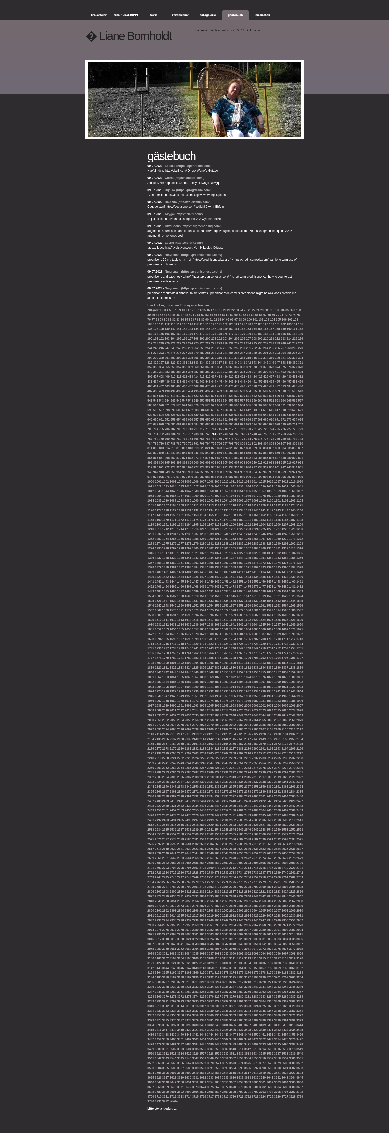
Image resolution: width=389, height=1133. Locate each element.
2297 (270, 772)
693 (248, 424)
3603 (299, 1068)
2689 (217, 863)
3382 (217, 1020)
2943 (232, 920)
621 (300, 410)
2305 (173, 777)
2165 (225, 744)
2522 (225, 825)
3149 (202, 968)
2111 (292, 729)
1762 (195, 653)
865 (149, 458)
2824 (285, 891)
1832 (247, 667)
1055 (247, 491)
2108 (270, 729)
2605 (217, 844)
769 (219, 439)
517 (167, 396)
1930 (195, 691)
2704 (173, 868)
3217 (240, 982)
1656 (188, 629)
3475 (285, 1039)
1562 (270, 605)
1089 (188, 500)
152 (242, 329)
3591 (210, 1068)
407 (155, 376)
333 (196, 362)
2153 (292, 739)
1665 (255, 629)
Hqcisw (170, 190)
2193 (277, 748)
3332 (158, 1010)
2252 (247, 763)
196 (184, 338)
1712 (292, 639)
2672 (247, 858)
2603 (202, 844)
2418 (232, 801)
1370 (247, 563)
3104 (180, 958)
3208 (173, 982)
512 (294, 391)
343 (254, 362)
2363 (292, 786)
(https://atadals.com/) (189, 178)
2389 (173, 796)
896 (173, 462)
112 (167, 324)
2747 (180, 877)
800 (242, 443)
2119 (195, 734)
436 (167, 381)
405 (300, 372)
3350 (292, 1010)
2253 (255, 763)
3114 (255, 958)
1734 (299, 644)
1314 (299, 548)
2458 (217, 810)
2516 (180, 825)
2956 (173, 925)
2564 (225, 834)
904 (219, 462)
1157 (225, 515)
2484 (255, 815)
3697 (217, 1091)
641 (260, 415)
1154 (202, 515)
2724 (165, 872)
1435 (262, 577)
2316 (255, 777)
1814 (270, 663)
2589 (255, 839)
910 (254, 462)
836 (294, 448)
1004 (180, 481)
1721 (202, 644)
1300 (195, 548)
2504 (247, 820)
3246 (299, 987)
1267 (262, 539)
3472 (262, 1039)
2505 (255, 820)
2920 (217, 915)
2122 (217, 734)
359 (190, 367)
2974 (150, 929)
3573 (232, 1063)
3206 (158, 982)
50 (194, 315)
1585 (285, 610)
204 (230, 338)
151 (236, 329)
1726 (240, 644)
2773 (217, 882)
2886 (277, 906)
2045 (270, 715)
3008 (247, 934)
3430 (262, 1030)
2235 (277, 758)
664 (236, 419)
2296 (262, 772)
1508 (180, 596)
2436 (210, 806)
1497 (255, 591)
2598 (165, 844)
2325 (165, 782)
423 (248, 376)
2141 (202, 739)
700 (289, 424)
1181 (247, 520)
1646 (270, 624)
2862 (255, 901)
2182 (195, 748)
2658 (299, 853)
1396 (285, 567)
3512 (247, 1049)
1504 (150, 596)
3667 (150, 1087)
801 (248, 443)
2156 (158, 744)
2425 (285, 801)
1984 (285, 701)
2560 (195, 834)
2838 (232, 896)
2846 (292, 896)
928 (201, 467)
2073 (165, 725)
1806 (210, 663)
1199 (225, 524)
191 (155, 338)
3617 (247, 1073)
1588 (150, 615)
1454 (247, 581)
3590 (202, 1068)
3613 (217, 1073)
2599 (173, 844)
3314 (180, 1006)
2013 (188, 710)
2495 (180, 820)
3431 (270, 1030)
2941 (217, 920)
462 (161, 386)
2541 (210, 829)
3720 (232, 1096)
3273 (188, 996)
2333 (225, 782)
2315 (247, 777)
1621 (240, 620)
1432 (240, 577)
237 (265, 343)
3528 (210, 1053)
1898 (270, 682)
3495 (277, 1044)
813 (161, 448)
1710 (277, 639)
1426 (195, 577)
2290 (217, 772)
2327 (180, 782)
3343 (240, 1010)
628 (184, 415)
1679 (202, 634)
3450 (255, 1034)
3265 (285, 992)
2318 (270, 777)
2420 (247, 801)
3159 (277, 968)
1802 (180, 663)
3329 (292, 1006)
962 (242, 472)
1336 (150, 558)
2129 (270, 734)
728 (294, 429)
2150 (270, 739)
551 (207, 400)
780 (283, 439)
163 (149, 334)
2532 (299, 825)
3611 (202, 1073)
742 (219, 434)
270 (300, 348)
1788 (232, 658)
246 (161, 348)
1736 (158, 648)
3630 (188, 1077)
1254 (165, 539)
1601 (247, 615)
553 (219, 400)
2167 (240, 744)
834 (283, 448)
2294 (247, 772)
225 (196, 343)
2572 (285, 834)
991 (254, 477)
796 (219, 443)
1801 (173, 663)
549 (196, 400)
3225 (299, 982)
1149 (165, 515)
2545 (240, 829)
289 (254, 353)
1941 (277, 691)
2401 (262, 796)
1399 (150, 572)
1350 (255, 558)
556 (236, 400)
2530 (285, 825)
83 (178, 319)
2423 (270, 801)
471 (213, 386)
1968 (165, 701)
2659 (150, 858)
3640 (262, 1077)
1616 (202, 620)
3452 (270, 1034)
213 (283, 338)
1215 (188, 529)
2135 (158, 739)
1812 (255, 663)
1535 (225, 601)
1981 (262, 701)
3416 (158, 1030)
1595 (202, 615)
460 (149, 386)
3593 (225, 1068)
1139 (247, 510)
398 (260, 372)
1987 (150, 705)
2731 (217, 872)
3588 (188, 1068)
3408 (255, 1025)
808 (289, 443)
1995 (210, 705)
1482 (299, 586)
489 (161, 391)
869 (173, 458)
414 (196, 376)
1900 (285, 682)
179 (242, 334)
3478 (150, 1044)
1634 (180, 624)
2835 (210, 896)
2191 (262, 748)
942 (283, 467)
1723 (217, 644)
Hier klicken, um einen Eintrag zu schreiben (178, 305)
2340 (277, 782)
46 (178, 315)
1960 (262, 696)
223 (184, 343)
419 (225, 376)
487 (149, 391)
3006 (232, 934)
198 (196, 338)
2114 (158, 734)
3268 (150, 996)
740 (207, 434)
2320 (285, 777)
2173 (285, 744)
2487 (277, 815)
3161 (292, 968)
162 (300, 329)
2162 (202, 744)
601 (184, 410)
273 (161, 353)
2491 (150, 820)
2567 (247, 834)
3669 (165, 1087)
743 (225, 434)
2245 (195, 763)
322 (289, 358)
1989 (165, 705)
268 (289, 348)
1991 (180, 705)
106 (284, 319)
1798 (150, 663)
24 (241, 310)
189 (300, 334)
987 (230, 477)
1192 (173, 524)
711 (196, 429)
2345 (158, 786)
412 (184, 376)
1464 (165, 586)
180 (248, 334)
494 (190, 391)
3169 (195, 972)
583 (236, 405)
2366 (158, 791)
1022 (158, 486)
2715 (255, 868)
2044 (262, 715)
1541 (270, 601)
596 (155, 410)
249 (178, 348)
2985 (232, 929)
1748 (247, 648)
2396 (225, 796)
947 (155, 472)
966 (265, 472)
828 (248, 448)
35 (287, 310)
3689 (158, 1091)
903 (213, 462)
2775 (232, 882)
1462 (150, 586)
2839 (240, 896)
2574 (299, 834)
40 (153, 315)
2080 (217, 725)
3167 (180, 972)
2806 (150, 891)
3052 (262, 944)
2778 (255, 882)
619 (289, 410)
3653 (202, 1082)
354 (161, 367)
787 (167, 443)
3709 (150, 1096)
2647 (217, 853)
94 (223, 319)
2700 (299, 863)
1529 (180, 601)
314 (242, 358)
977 (173, 477)
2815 (217, 891)
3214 (217, 982)
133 (289, 324)
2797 (240, 887)
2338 (262, 782)
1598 (225, 615)
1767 (232, 653)
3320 (225, 1006)
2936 (180, 920)
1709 (270, 639)
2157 (165, 744)
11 (187, 310)
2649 (232, 853)
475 (236, 386)
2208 (232, 753)
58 (227, 315)
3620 (270, 1073)
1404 (188, 572)
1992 (188, 705)
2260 (150, 767)
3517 (285, 1049)
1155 (210, 515)
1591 (173, 615)
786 (161, 443)
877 (219, 458)
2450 (158, 810)
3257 (225, 992)
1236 (188, 534)
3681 (255, 1087)
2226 (210, 758)
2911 (150, 915)
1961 (270, 696)
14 (199, 310)
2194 (285, 748)
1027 (195, 486)
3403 (217, 1025)
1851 (232, 672)
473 (225, 386)
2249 (225, 763)
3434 (292, 1030)
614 (260, 410)
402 (283, 372)
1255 (173, 539)
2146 (240, 739)
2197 (150, 753)
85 (186, 319)
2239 (150, 763)
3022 (195, 939)
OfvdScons (173, 226)
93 (219, 319)
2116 (173, 734)
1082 (292, 496)
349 (289, 362)
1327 (240, 553)
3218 (247, 982)
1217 (202, 529)
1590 (165, 615)
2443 (262, 806)
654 (178, 419)
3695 (202, 1091)
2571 (277, 834)
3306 (277, 1001)
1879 (285, 677)
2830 (173, 896)
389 (207, 372)
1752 (277, 648)
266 (277, 348)
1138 (240, 510)
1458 (277, 581)
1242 (232, 534)
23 (237, 310)
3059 (158, 949)
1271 (292, 539)
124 (236, 324)
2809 (173, 891)
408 (161, 376)
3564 (165, 1063)
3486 (210, 1044)
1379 (158, 567)
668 (260, 419)
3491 (247, 1044)
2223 (188, 758)
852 (230, 453)
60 (236, 315)
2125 (240, 734)
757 (149, 439)
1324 (217, 553)
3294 (188, 1001)
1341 (188, 558)
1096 (240, 500)
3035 (292, 939)
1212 (165, 529)
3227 (158, 987)
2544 (232, 829)
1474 (240, 586)
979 (184, 477)
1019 (292, 481)
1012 (240, 481)
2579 (180, 839)
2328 (188, 782)
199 (201, 338)
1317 (165, 553)
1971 (188, 701)
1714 (150, 644)
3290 (158, 1001)
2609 (247, 844)
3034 (285, 939)
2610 (255, 844)
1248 (277, 534)
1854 (255, 672)
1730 (270, 644)
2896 (195, 910)
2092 (150, 729)
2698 (285, 863)
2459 (225, 810)
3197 (247, 977)
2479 (217, 815)
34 (282, 310)
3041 (180, 944)
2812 (195, 891)
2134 (150, 739)
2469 (299, 810)
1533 (210, 601)
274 (167, 353)
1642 (240, 624)
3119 (292, 958)
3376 (173, 1020)
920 (155, 467)
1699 (195, 639)
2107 (262, 729)
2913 (165, 915)
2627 (225, 848)
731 (155, 434)
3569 (202, 1063)
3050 (247, 944)
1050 (210, 491)
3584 (158, 1068)
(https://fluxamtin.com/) (194, 202)
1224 (255, 529)
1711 (285, 639)
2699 (292, 863)
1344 (210, 558)
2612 (270, 844)
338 (225, 362)
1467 (188, 586)
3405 (232, 1025)
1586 (292, 610)
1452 (232, 581)
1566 (299, 605)
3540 (299, 1053)
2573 (292, 834)
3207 (165, 982)
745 (236, 434)
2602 (195, 844)
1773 (277, 653)
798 (230, 443)
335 (207, 362)
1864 (173, 677)
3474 (277, 1039)
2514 (165, 825)
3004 (217, 934)
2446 (285, 806)
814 (167, 448)
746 (242, 434)
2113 (150, 734)
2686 (195, 863)
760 (167, 439)
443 (207, 381)
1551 (188, 605)
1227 (277, 529)
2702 (158, 868)
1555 (217, 605)
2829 (165, 896)
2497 (195, 820)
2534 (158, 829)
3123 (165, 963)
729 (300, 429)
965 (260, 472)
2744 (158, 877)
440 (190, 381)
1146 (299, 510)
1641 (232, 624)
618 (283, 410)
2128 (262, 734)
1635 (188, 624)
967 (271, 472)
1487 (180, 591)
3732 (165, 1101)
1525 (150, 601)
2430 (165, 806)
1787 (225, 658)
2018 (225, 710)
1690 (285, 634)
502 (236, 391)
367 (236, 367)
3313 (173, 1006)
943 (289, 467)
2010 (165, 710)
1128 (165, 510)
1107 (165, 505)
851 (225, 453)
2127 (255, 734)
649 (149, 419)
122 (225, 324)
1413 (255, 572)
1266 (255, 539)
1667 (270, 629)
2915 (180, 915)
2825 (292, 891)
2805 (299, 887)
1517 (247, 596)
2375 (225, 791)
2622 (188, 848)
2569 (262, 834)
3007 (240, 934)
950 (173, 472)
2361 (277, 786)
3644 (292, 1077)
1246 (262, 534)
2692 (240, 863)
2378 (247, 791)
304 (184, 358)
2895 (188, 910)
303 (178, 358)
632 (207, 415)
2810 (180, 891)
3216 (232, 982)
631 (201, 415)
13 (195, 310)
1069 (195, 496)
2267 (202, 767)
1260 (210, 539)
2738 (270, 872)
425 (260, 376)
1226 (270, 529)
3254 (202, 992)
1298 (180, 548)
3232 (195, 987)
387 (196, 372)
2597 (158, 844)
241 (289, 343)
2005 (285, 705)
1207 (285, 524)
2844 (277, 896)
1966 (150, 701)
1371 (255, 563)
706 (167, 429)
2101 (217, 729)
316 (254, 358)
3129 (210, 963)
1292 (292, 543)
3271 (173, 996)
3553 (240, 1058)
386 (190, 372)
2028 (299, 710)
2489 (292, 815)
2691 (232, 863)
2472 (165, 815)
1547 (158, 605)
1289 (270, 543)
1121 (270, 505)
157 (271, 329)
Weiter (174, 1101)
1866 (188, 677)
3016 (150, 939)
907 (236, 462)
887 (277, 458)
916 (289, 462)
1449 (210, 581)
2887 (285, 906)
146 (207, 329)
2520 (210, 825)
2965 (240, 925)
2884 (262, 906)
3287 (292, 996)
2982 (210, 929)
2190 (255, 748)
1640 (225, 624)
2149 (262, 739)
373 (271, 367)
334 (201, 362)
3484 (195, 1044)
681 (178, 424)
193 (167, 338)
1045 (173, 491)
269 (294, 348)
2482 (240, 815)
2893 (173, 910)
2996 (158, 934)
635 (225, 415)
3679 (240, 1087)
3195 (232, 977)
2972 (292, 925)
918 (300, 462)
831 (265, 448)
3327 (277, 1006)
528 (230, 396)
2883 (255, 906)
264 (265, 348)
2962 (217, 925)
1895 (247, 682)
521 (190, 396)
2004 (277, 705)
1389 (232, 567)
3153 (232, 968)
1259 (202, 539)
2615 (292, 844)
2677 (285, 858)
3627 (165, 1077)
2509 (285, 820)
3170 (202, 972)
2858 (225, 901)
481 (271, 386)
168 (178, 334)
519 (178, 396)
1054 (240, 491)
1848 (210, 672)
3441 (188, 1034)
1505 (158, 596)
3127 (195, 963)
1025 (180, 486)
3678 (232, 1087)
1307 (247, 548)
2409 (165, 801)
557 (242, 400)
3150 (210, 968)
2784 (299, 882)
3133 (240, 963)
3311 (158, 1006)
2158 (173, 744)
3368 (270, 1015)
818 (190, 448)
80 (165, 319)
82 (173, 319)
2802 (277, 887)
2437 (217, 806)
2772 (210, 882)
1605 (277, 615)
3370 (285, 1015)
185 (277, 334)
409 (167, 376)
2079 (210, 725)
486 (300, 386)
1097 (247, 500)
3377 (180, 1020)
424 (254, 376)
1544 (292, 601)
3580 (285, 1063)
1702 (217, 639)
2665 (195, 858)
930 (213, 467)
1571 (180, 610)
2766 (165, 882)
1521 (277, 596)
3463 (195, 1039)
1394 (270, 567)
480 (265, 386)
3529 (217, 1053)
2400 (255, 796)
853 (236, 453)
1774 (285, 653)
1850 (225, 672)
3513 (255, 1049)
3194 (225, 977)
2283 (165, 772)
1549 (173, 605)
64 (252, 315)
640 (254, 415)
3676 (217, 1087)
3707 (292, 1091)
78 (157, 319)
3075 (277, 949)
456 (283, 381)
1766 (225, 653)
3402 (210, 1025)
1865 (180, 677)
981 (196, 477)
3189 (188, 977)
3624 (299, 1073)
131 (277, 324)
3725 (270, 1096)
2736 (255, 872)
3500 (158, 1049)
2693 (247, 863)
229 (219, 343)
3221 (270, 982)
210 (265, 338)
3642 (277, 1077)
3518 (292, 1049)
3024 (210, 939)
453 (265, 381)
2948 (270, 920)
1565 (292, 605)
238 (271, 343)
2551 (285, 829)
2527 (262, 825)
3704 (270, 1091)
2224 (195, 758)
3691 (173, 1091)
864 (300, 453)
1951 (195, 696)
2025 (277, 710)
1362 (188, 563)
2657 (292, 853)
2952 (299, 920)
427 (271, 376)
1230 (299, 529)
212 (277, 338)
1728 (255, 644)
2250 (232, 763)
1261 (217, 539)
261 (248, 348)
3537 (277, 1053)
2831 (180, 896)
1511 (202, 596)
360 (196, 367)
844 (184, 453)
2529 (277, 825)
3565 (173, 1063)
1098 (255, 500)
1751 (270, 648)
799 (236, 443)
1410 (232, 572)
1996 (217, 705)
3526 (195, 1053)
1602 (255, 615)
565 (289, 400)
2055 (188, 720)
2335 (240, 782)
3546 (188, 1058)
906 (230, 462)
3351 (299, 1010)
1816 (285, 663)
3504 (188, 1049)
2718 (277, 868)
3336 (188, 1010)
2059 (217, 720)
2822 (270, 891)
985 (219, 477)
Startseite (200, 30)
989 (242, 477)
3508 (217, 1049)
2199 (165, 753)
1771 (262, 653)
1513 (217, 596)
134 (294, 324)
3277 (217, 996)
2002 (262, 705)
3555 (255, 1058)
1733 (292, 644)
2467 (285, 810)
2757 (255, 877)
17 (212, 310)
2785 (150, 887)
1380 (165, 567)
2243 (180, 763)
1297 (173, 548)
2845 (285, 896)
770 (225, 439)
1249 (285, 534)
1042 (150, 491)
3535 (262, 1053)
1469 (202, 586)
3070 (240, 949)
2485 (262, 815)
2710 (217, 868)
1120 (262, 505)
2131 (285, 734)
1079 (270, 496)
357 (178, 367)
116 (190, 324)
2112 (299, 729)
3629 (180, 1077)
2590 (262, 839)
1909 (195, 686)
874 (201, 458)
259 (236, 348)
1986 (299, 701)
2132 (292, 734)
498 (213, 391)
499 (219, 391)
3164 (158, 972)
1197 (210, 524)
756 (300, 434)
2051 (158, 720)
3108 (210, 958)
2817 (232, 891)
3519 (299, 1049)
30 (266, 310)
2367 (165, 791)
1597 (217, 615)
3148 (195, 968)
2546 (247, 829)
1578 (232, 610)
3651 (188, 1082)
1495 (240, 591)
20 (224, 310)
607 (219, 410)
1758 (165, 653)
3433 (285, 1030)
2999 (180, 934)
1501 (285, 591)
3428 (247, 1030)
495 (196, 391)
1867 (195, 677)
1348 (240, 558)
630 (196, 415)
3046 (217, 944)
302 (173, 358)
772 (236, 439)
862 (289, 453)
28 (257, 310)
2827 (150, 896)
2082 (232, 725)
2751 (210, 877)
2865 (277, 901)
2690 (225, 863)
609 (230, 410)
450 (248, 381)
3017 (158, 939)
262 (254, 348)
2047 (285, 715)
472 (219, 386)
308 (207, 358)
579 (213, 405)
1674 (165, 634)
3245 (292, 987)
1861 (150, 677)
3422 (202, 1030)
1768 (240, 653)
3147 (188, 968)
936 (248, 467)
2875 (195, 906)
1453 (240, 581)
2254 (262, 763)
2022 (255, 710)
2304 (165, 777)
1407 (210, 572)
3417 (165, 1030)
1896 (255, 682)
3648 (165, 1082)
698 (277, 424)
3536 (270, 1053)
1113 (210, 505)
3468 (232, 1039)
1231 (150, 534)
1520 (270, 596)
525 (213, 396)
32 (274, 310)
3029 (247, 939)
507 (265, 391)
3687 (299, 1087)
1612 (173, 620)
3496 (285, 1044)
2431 (173, 806)
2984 (225, 929)
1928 (180, 691)
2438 (225, 806)
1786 (217, 658)
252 (196, 348)
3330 (299, 1006)
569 (155, 405)
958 (219, 472)
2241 (165, 763)
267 (283, 348)
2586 (232, 839)
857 (260, 453)
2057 (202, 720)
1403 (180, 572)
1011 (232, 481)
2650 (240, 853)
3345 (255, 1010)
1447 (195, 581)
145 (201, 329)
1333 (285, 553)
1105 (150, 505)
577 (201, 405)
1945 (150, 696)
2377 (240, 791)
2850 (165, 901)
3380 (202, 1020)
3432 (277, 1030)
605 (207, 410)
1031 (225, 486)
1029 (210, 486)
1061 (292, 491)
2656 (285, 853)
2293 (240, 772)
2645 (202, 853)
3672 (188, 1087)
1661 (225, 629)
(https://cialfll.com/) (189, 214)
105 (278, 319)
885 (265, 458)
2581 (195, 839)
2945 (247, 920)
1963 (285, 696)
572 (173, 405)
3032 (270, 939)
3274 (195, 996)
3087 (210, 953)
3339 (210, 1010)
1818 (299, 663)
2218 (150, 758)
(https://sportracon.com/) (194, 166)
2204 (202, 753)
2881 (240, 906)
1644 (255, 624)
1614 (188, 620)
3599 (270, 1068)
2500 (217, 820)
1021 (150, 486)
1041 (299, 486)
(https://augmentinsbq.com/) (201, 226)
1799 (158, 663)
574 (184, 405)
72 (285, 315)
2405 (292, 796)
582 (230, 405)
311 (225, 358)
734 (173, 434)
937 (254, 467)
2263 (173, 767)
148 (219, 329)
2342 (292, 782)
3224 (292, 982)
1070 (202, 496)
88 (198, 319)
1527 (165, 601)
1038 (277, 486)
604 (201, 410)
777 (265, 439)
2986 (240, 929)
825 (230, 448)
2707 (195, 868)
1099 (262, 500)
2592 (277, 839)
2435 (202, 806)
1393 (262, 567)
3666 (299, 1082)
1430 (225, 577)
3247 (150, 992)
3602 (292, 1068)
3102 (165, 958)
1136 (225, 510)
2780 (270, 882)
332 (190, 362)
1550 (180, 605)
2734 (240, 872)
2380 (262, 791)
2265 (188, 767)
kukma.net (253, 30)
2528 (270, 825)
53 (207, 315)
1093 (217, 500)
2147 (247, 739)
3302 (247, 1001)
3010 (262, 934)
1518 (255, 596)
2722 (150, 872)
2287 (195, 772)
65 (256, 315)
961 (236, 472)
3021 (188, 939)
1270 (285, 539)
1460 (292, 581)
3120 (299, 958)
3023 (202, 939)
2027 (292, 710)
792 (196, 443)
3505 (195, 1049)
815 (173, 448)
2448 (299, 806)
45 (173, 315)
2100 (210, 729)
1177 (217, 520)
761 (173, 439)
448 (236, 381)
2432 (180, 806)
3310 (150, 1006)
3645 (299, 1077)
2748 (188, 877)
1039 (285, 486)
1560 (255, 605)
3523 (173, 1053)
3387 (255, 1020)
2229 (232, 758)
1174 (195, 520)
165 (161, 334)
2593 (285, 839)
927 (196, 467)
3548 (202, 1058)
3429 (255, 1030)
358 (184, 367)
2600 (180, 844)
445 (219, 381)
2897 (202, 910)
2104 (240, 729)
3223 (285, 982)
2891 (158, 910)
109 (149, 324)
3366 (255, 1015)
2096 (180, 729)
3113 (247, 958)
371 (260, 367)
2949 (277, 920)
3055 (285, 944)
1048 (195, 491)
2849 (158, 901)
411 (178, 376)
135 (300, 324)
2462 (247, 810)
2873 (180, 906)
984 (213, 477)
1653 (165, 629)
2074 (173, 725)
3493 (262, 1044)
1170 (165, 520)
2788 (173, 887)
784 (149, 443)
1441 (150, 581)
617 (277, 410)
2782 (285, 882)
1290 (277, 543)
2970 (277, 925)
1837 (285, 667)
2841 (255, 896)
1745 (225, 648)
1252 (150, 539)
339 (230, 362)
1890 (210, 682)
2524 (240, 825)
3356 (180, 1015)
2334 (232, 782)
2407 (150, 801)
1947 (165, 696)
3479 (158, 1044)
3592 (217, 1068)
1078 (262, 496)
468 (196, 386)
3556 (262, 1058)
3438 (165, 1034)
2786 (158, 887)
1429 (217, 577)
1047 (188, 491)
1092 (210, 500)
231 (230, 343)
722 (260, 429)
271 (149, 353)
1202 (247, 524)
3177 (255, 972)
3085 (195, 953)
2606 (225, 844)
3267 (299, 992)
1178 (225, 520)
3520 (150, 1053)
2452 (173, 810)
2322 (299, 777)
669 (265, 419)
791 (190, 443)
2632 (262, 848)
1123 (285, 505)
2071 (150, 725)
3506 (202, 1049)
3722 (247, 1096)
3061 (173, 949)
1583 (270, 610)
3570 (210, 1063)
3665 (292, 1082)
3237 (232, 987)
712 (201, 429)
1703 (225, 639)
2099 (202, 729)
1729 (262, 644)
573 (178, 405)
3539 (292, 1053)
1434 (255, 577)
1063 (150, 496)
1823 (180, 667)
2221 (173, 758)
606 (213, 410)
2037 (210, 715)
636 (230, 415)
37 (295, 310)
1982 (270, 701)
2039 (225, 715)
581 (225, 405)
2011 (173, 710)
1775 (292, 653)
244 (149, 348)
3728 (292, 1096)
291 (265, 353)
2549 (270, 829)
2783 (292, 882)
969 (283, 472)
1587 (299, 610)
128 (260, 324)
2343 (299, 782)
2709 (210, 868)
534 (265, 396)
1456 (262, 581)
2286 (188, 772)
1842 (165, 672)
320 (277, 358)
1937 (247, 691)
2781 (277, 882)
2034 (188, 715)
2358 (255, 786)
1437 (277, 577)
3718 (217, 1096)
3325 (262, 1006)
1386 (210, 567)
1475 (247, 586)
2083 (240, 725)
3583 (150, 1068)
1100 (270, 500)
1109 (180, 505)
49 (190, 315)
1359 (165, 563)
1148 (158, 515)
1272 (299, 539)
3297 (210, 1001)
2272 (240, 767)
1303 (217, 548)
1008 (210, 481)
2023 (262, 710)
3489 (232, 1044)
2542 (217, 829)
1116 (232, 505)
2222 (180, 758)
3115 (262, 958)
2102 (225, 729)
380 (155, 372)
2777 (247, 882)
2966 (247, 925)
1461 (299, 581)
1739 (180, 648)
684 (196, 424)
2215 (285, 753)
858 (265, 453)
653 (173, 419)
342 (248, 362)
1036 (262, 486)
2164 (217, 744)
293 (277, 353)
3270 (165, 996)
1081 (285, 496)
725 (277, 429)
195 (178, 338)
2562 (210, 834)
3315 (188, 1006)
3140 (292, 963)
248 (173, 348)
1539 (255, 601)
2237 (292, 758)
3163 (150, 972)
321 (283, 358)
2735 (247, 872)
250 (184, 348)
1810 (240, 663)
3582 (299, 1063)
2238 (299, 758)
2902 (240, 910)
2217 (299, 753)
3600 (277, 1068)
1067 (180, 496)
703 (149, 429)
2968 (262, 925)
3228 (165, 987)
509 (277, 391)
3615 (232, 1073)
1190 (158, 524)
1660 (217, 629)
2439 (232, 806)
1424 (180, 577)
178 (236, 334)
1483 (150, 591)
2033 (180, 715)
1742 (202, 648)
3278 (225, 996)
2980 (195, 929)
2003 (270, 705)
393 (230, 372)
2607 (232, 844)
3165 (165, 972)
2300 (292, 772)
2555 (158, 834)
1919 (270, 686)
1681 (217, 634)
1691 (292, 634)
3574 (240, 1063)
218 (155, 343)
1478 (270, 586)
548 (190, 400)
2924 (247, 915)
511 (289, 391)
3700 (240, 1091)
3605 (158, 1073)
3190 (195, 977)
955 (201, 472)
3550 (217, 1058)
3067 (217, 949)
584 (242, 405)
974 (155, 477)
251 (190, 348)
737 (190, 434)
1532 (202, 601)
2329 (195, 782)
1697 (180, 639)
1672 (150, 634)
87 (194, 319)
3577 (262, 1063)
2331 (210, 782)
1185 (277, 520)
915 (283, 462)
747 (248, 434)
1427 (202, 577)
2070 (299, 720)
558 (248, 400)
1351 (262, 558)
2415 (210, 801)
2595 (299, 839)
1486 (173, 591)
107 (290, 319)
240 (283, 343)
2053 (173, 720)
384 (178, 372)
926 (190, 467)
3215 (225, 982)
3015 (299, 934)
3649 (173, 1082)
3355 (173, 1015)
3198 (255, 977)
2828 (158, 896)
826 (236, 448)
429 (283, 376)
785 (155, 443)
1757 (158, 653)
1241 (225, 534)
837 (300, 448)
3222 (277, 982)
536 (277, 396)
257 (225, 348)
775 (254, 439)
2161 (195, 744)
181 (254, 334)
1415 (270, 572)
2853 (188, 901)
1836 (277, 667)
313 (236, 358)
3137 (270, 963)
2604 (210, 844)
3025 (217, 939)
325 (149, 362)
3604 (150, 1073)
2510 (292, 820)
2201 (180, 753)
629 (190, 415)
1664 (247, 629)
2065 (262, 720)
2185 (217, 748)
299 (155, 358)
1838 (292, 667)
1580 (247, 610)
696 (265, 424)
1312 (285, 548)
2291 (225, 772)
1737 (165, 648)
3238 (240, 987)
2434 (195, 806)
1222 (240, 529)
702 (300, 424)
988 (236, 477)
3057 (299, 944)
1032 (232, 486)
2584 (217, 839)
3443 (202, 1034)
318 (265, 358)
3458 (158, 1039)
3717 (210, 1096)
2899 (217, 910)
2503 (240, 820)
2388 (165, 796)
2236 (285, 758)
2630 (247, 848)
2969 (270, 925)
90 (207, 319)
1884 (165, 682)
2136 (165, 739)
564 (283, 400)
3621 (277, 1073)
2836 (217, 896)
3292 (173, 1001)
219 (161, 343)
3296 (202, 1001)
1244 (247, 534)
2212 (262, 753)
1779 (165, 658)
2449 (150, 810)
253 (201, 348)
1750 (262, 648)
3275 (202, 996)
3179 (270, 972)
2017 (217, 710)
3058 (150, 949)
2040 (232, 715)
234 (248, 343)
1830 (232, 667)
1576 (217, 610)
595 (149, 410)
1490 (202, 591)
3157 (262, 968)
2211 (255, 753)
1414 (262, 572)
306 (196, 358)
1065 (165, 496)
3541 (150, 1058)
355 (167, 367)
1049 (202, 491)
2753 (225, 877)
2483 (247, 815)
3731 (158, 1101)
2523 (232, 825)
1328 (247, 553)
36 (291, 310)
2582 (202, 839)
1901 (292, 682)
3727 (285, 1096)
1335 (299, 553)
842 (173, 453)
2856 (210, 901)
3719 (225, 1096)
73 (290, 315)
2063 (247, 720)
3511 (240, 1049)
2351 (202, 786)
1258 (195, 539)
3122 (158, 963)
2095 (173, 729)
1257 (188, 539)
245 (155, 348)
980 (190, 477)
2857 (217, 901)
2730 (210, 872)
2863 (262, 901)
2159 (180, 744)
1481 (292, 586)
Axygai (170, 214)
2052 (165, 720)
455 (277, 381)
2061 (232, 720)
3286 (285, 996)
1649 (292, 624)
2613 (277, 844)
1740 (188, 648)
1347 (232, 558)
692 (242, 424)
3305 (270, 1001)
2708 (202, 868)
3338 (202, 1010)
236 (260, 343)
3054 (277, 944)
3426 (232, 1030)
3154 (240, 968)
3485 (202, 1044)
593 (294, 405)
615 (265, 410)
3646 (150, 1082)
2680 (150, 863)
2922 (232, 915)
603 (196, 410)
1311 (277, 548)
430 (289, 376)
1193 (180, 524)
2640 (165, 853)
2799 (255, 887)
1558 (240, 605)
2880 (232, 906)
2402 (270, 796)
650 (155, 419)
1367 (225, 563)
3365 (247, 1015)
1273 (150, 543)
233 (242, 343)
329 (173, 362)
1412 (247, 572)
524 (207, 396)
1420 (150, 577)
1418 (292, 572)
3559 (285, 1058)
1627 (285, 620)
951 (178, 472)
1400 (158, 572)
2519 (202, 825)
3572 (225, 1063)
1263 (232, 539)
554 (225, 400)
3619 (262, 1073)
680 (173, 424)
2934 (165, 920)
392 (225, 372)
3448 (240, 1034)
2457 (210, 810)
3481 (173, 1044)
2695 (262, 863)
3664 (285, 1082)
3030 (255, 939)
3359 (202, 1015)
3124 (173, 963)
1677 (188, 634)
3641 (270, 1077)
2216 (292, 753)
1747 (240, 648)
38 (299, 310)
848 (207, 453)
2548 (262, 829)
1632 (165, 624)
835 (289, 448)
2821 (262, 891)
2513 (158, 825)
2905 (262, 910)
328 (167, 362)
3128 (202, 963)
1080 (277, 496)
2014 (195, 710)
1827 (210, 667)
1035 (255, 486)
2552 (292, 829)
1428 (210, 577)
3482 (180, 1044)
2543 (225, 829)
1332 (277, 553)
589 (271, 405)
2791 (195, 887)
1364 (202, 563)
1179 (232, 520)
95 (227, 319)
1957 (240, 696)
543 (161, 400)
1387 (217, 567)
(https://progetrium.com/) (194, 190)
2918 (202, 915)
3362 (225, 1015)
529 (236, 396)
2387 (158, 796)
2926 (262, 915)
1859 (292, 672)
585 (248, 405)
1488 (188, 591)
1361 (180, 563)
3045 (210, 944)
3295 (195, 1001)
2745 (165, 877)
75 (298, 315)
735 (178, 434)
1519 (262, 596)
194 (173, 338)
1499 (270, 591)
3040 (173, 944)
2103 (232, 729)
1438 (285, 577)
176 (225, 334)
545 (173, 400)
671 (277, 419)
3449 (247, 1034)
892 (149, 462)
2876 (202, 906)
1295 (158, 548)
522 (196, 396)
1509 (188, 596)
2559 (188, 834)
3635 (225, 1077)
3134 (247, 963)
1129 (173, 510)
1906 (173, 686)
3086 (202, 953)
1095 (232, 500)
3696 (210, 1091)
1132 (195, 510)
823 (219, 448)
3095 (270, 953)
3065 (202, 949)
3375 (165, 1020)
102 (261, 319)
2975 (158, 929)
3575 (247, 1063)
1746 (232, 648)
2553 (299, 829)
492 (178, 391)
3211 (195, 982)
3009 (255, 934)
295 (289, 353)
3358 (195, 1015)
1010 (225, 481)
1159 (240, 515)
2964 (232, 925)
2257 (285, 763)
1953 (210, 696)
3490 (240, 1044)
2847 (299, 896)
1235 (180, 534)
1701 (210, 639)
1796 (292, 658)
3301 (240, 1001)
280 (201, 353)
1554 (210, 605)
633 (213, 415)
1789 (240, 658)
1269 (277, 539)
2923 (240, 915)
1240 (217, 534)
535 (271, 396)
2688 (210, 863)
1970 (180, 701)
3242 (270, 987)
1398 (299, 567)
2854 (195, 901)
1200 (232, 524)
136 (149, 329)
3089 (225, 953)
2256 (277, 763)
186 (283, 334)
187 (289, 334)
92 (215, 319)
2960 (202, 925)
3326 (270, 1006)
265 (271, 348)
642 (265, 415)
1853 (247, 672)
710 (190, 429)
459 (300, 381)
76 (149, 319)
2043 (255, 715)
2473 (173, 815)
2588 (247, 839)
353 (155, 367)
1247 (270, 534)
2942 (225, 920)
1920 (277, 686)
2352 (210, 786)
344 (260, 362)
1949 (180, 696)
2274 (255, 767)
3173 (225, 972)
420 (230, 376)
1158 (232, 515)
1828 (217, 667)
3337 (195, 1010)
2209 (240, 753)
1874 (247, 677)
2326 (173, 782)
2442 (255, 806)
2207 (225, 753)
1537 (240, 601)
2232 (255, 758)
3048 (232, 944)
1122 (277, 505)
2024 (270, 710)
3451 (262, 1034)
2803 (285, 887)
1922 (292, 686)
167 (173, 334)
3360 (210, 1015)
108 (295, 319)
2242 (173, 763)
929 (207, 467)
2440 (240, 806)
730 (149, 434)
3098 (292, 953)
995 (277, 477)
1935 (232, 691)
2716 (262, 868)
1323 (210, 553)
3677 (225, 1087)
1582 (262, 610)
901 (201, 462)
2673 (255, 858)
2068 (285, 720)
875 (207, 458)
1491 (210, 591)
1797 (299, 658)
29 (262, 310)
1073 (225, 496)
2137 (173, 739)
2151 (277, 739)
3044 (202, 944)
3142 (150, 968)
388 (201, 372)
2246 (202, 763)
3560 (292, 1058)
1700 (202, 639)
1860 (299, 672)
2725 (173, 872)
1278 (188, 543)
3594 (232, 1068)
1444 (173, 581)
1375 (285, 563)
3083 (180, 953)
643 (271, 415)
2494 (173, 820)
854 (242, 453)
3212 (202, 982)
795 (213, 443)
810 (300, 443)
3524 (180, 1053)
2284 (173, 772)
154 (254, 329)
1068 (188, 496)
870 (178, 458)
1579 (240, 610)
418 (219, 376)
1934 (225, 691)
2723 (158, 872)
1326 (232, 553)
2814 (210, 891)
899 (190, 462)
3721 (240, 1096)
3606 (165, 1073)
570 (161, 405)
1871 (225, 677)
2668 (217, 858)
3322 (240, 1006)
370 (254, 367)
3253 (195, 992)
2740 (285, 872)
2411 (180, 801)
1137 (232, 510)
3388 (262, 1020)
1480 (285, 586)
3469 (240, 1039)
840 (161, 453)
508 (271, 391)
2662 (173, 858)
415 (201, 376)
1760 (180, 653)
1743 (210, 648)
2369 (180, 791)
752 (277, 434)
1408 (217, 572)
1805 (202, 663)
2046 (277, 715)
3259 (240, 992)
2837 (225, 896)
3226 (150, 987)
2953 (150, 925)
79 (161, 319)
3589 (195, 1068)
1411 (240, 572)
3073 (262, 949)
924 (178, 467)
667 (254, 419)
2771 (202, 882)
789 (178, 443)
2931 (299, 915)
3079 (150, 953)
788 (173, 443)
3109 (217, 958)
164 (155, 334)
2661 (165, 858)
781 (289, 439)
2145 (232, 739)
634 (219, 415)
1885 (173, 682)
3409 (262, 1025)
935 (242, 467)
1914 (232, 686)
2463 (255, 810)
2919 (210, 915)
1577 (225, 610)
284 (225, 353)
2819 (247, 891)
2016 (210, 710)
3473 (270, 1039)
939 (265, 467)
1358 (158, 563)
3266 (292, 992)
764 (190, 439)
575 (190, 405)
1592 (180, 615)
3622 (285, 1073)
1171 (173, 520)
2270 (225, 767)
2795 (225, 887)
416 (207, 376)
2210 (247, 753)
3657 (232, 1082)
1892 (225, 682)
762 (178, 439)
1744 (217, 648)
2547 (255, 829)
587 (260, 405)
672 (283, 419)
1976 (225, 701)
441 (196, 381)
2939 (202, 920)
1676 (180, 634)
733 (167, 434)
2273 (247, 767)
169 (184, 334)
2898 (210, 910)
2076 (188, 725)
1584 (277, 610)
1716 (165, 644)
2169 (255, 744)
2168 (247, 744)
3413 (292, 1025)
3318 (210, 1006)
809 (294, 443)
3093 (255, 953)
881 (242, 458)
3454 (285, 1034)
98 (240, 319)
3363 (232, 1015)
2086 (262, 725)
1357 (150, 563)
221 (173, 343)
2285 (180, 772)
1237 (195, 534)
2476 (195, 815)
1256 (180, 539)
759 (161, 439)
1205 (270, 524)
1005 (188, 481)
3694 (195, 1091)
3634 (217, 1077)
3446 (225, 1034)
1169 (158, 520)
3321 (232, 1006)
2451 (165, 810)
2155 (150, 744)
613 (254, 410)
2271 (232, 767)
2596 (150, 844)
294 (283, 353)
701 (294, 424)
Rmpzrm (171, 202)
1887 (188, 682)
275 (173, 353)
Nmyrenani (172, 255)
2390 (180, 796)
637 (236, 415)
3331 (150, 1010)
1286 (247, 543)
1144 (285, 510)
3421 (195, 1030)
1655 (180, 629)
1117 (240, 505)
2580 (188, 839)
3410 (270, 1025)
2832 (188, 896)
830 (260, 448)
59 (231, 315)
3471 (255, 1039)
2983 (217, 929)
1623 (255, 620)
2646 (210, 853)
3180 (277, 972)
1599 (232, 615)
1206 (277, 524)
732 (161, 434)
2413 (195, 801)
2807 (158, 891)
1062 (299, 491)
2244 (188, 763)
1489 (195, 591)
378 (300, 367)
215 (294, 338)
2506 (262, 820)
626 (173, 415)
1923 (299, 686)
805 (271, 443)
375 (283, 367)
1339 (173, 558)
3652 (195, 1082)
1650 (299, 624)
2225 (202, 758)
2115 (165, 734)
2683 (173, 863)
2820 (255, 891)
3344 (247, 1010)
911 (260, 462)
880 (236, 458)
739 (201, 434)
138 (161, 329)
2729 (202, 872)
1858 (285, 672)
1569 (165, 610)
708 (178, 429)
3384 (232, 1020)
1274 (158, 543)
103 (266, 319)
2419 (240, 801)
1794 (277, 658)
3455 (292, 1034)
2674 (262, 858)
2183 (202, 748)
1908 (188, 686)
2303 (158, 777)
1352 (270, 558)
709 (184, 429)
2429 (158, 806)
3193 (217, 977)
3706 (285, 1091)
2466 (277, 810)
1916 (247, 686)
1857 (277, 672)
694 (254, 424)
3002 (202, 934)
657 (196, 419)
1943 (292, 691)
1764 (210, 653)
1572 (188, 610)
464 (173, 386)
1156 (217, 515)
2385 (299, 791)
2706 (188, 868)
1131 (188, 510)
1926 (165, 691)
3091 (240, 953)
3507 (210, 1049)
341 (242, 362)
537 (283, 396)
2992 (285, 929)
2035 (195, 715)
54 (211, 315)
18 (216, 310)
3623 (292, 1073)
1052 (225, 491)
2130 (277, 734)
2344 (150, 786)
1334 (292, 553)
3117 (277, 958)
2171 (270, 744)
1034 (247, 486)
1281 (210, 543)
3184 (150, 977)
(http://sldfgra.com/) (189, 242)
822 (213, 448)
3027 (232, 939)
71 (281, 315)
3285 (277, 996)
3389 (270, 1020)
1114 (217, 505)
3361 (217, 1015)
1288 (262, 543)
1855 (262, 672)
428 (277, 376)
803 (260, 443)
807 (283, 443)
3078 (299, 949)
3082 (173, 953)
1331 (270, 553)
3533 (247, 1053)
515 (155, 396)
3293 (180, 1001)
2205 (210, 753)
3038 (158, 944)
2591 (270, 839)
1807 (217, 663)
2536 (173, 829)
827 (242, 448)
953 (190, 472)
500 (225, 391)
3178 (262, 972)
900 (196, 462)
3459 (165, 1039)
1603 (262, 615)
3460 (173, 1039)
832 (271, 448)
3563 (158, 1063)
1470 (210, 586)
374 (277, 367)
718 (236, 429)
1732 (285, 644)
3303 (255, 1001)
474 (230, 386)
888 (283, 458)
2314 (240, 777)
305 (190, 358)
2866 (285, 901)
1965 (299, 696)
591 (283, 405)
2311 (217, 777)
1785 (210, 658)
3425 (225, 1030)
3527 (202, 1053)
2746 (173, 877)
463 (167, 386)
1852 (240, 672)
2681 (158, 863)
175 (219, 334)
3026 (225, 939)
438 (178, 381)
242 (294, 343)
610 (236, 410)
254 (207, 348)
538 (289, 396)
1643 (247, 624)
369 (248, 367)
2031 (165, 715)
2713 (240, 868)
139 (167, 329)
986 (225, 477)
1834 (262, 667)
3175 (240, 972)
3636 (232, 1077)
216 (300, 338)
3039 (165, 944)
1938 (255, 691)
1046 (180, 491)
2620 (173, 848)
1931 (202, 691)
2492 (158, 820)
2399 (247, 796)
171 (196, 334)
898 (184, 462)
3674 (202, 1087)
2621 (180, 848)
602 (190, 410)
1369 (240, 563)
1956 (232, 696)
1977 (232, 701)
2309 (202, 777)
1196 (202, 524)
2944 (240, 920)
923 (173, 467)
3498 (299, 1044)
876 (213, 458)
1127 (158, 510)
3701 (247, 1091)
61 (240, 315)
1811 (247, 663)
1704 (232, 639)
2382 (277, 791)
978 (178, 477)
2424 (277, 801)
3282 (255, 996)
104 (272, 319)
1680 (210, 634)
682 (184, 424)
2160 (188, 744)
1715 (158, 644)
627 (178, 415)
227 (207, 343)
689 (225, 424)
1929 (188, 691)
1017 (277, 481)
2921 (225, 915)
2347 (173, 786)
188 (294, 334)
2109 (277, 729)
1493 (225, 591)
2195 (292, 748)
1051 (217, 491)
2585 (225, 839)
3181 (285, 972)
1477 (262, 586)
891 (300, 458)
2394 (210, 796)
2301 (299, 772)
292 (271, 353)
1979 (247, 701)
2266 (195, 767)
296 (294, 353)
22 (233, 310)
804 (265, 443)
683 (190, 424)
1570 (173, 610)
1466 (180, 586)
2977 (173, 929)
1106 (158, 505)
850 (219, 453)
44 (169, 315)
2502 (232, 820)
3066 (210, 949)
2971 (285, 925)
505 (254, 391)
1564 (285, 605)
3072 (255, 949)
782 (294, 439)
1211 (158, 529)
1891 (217, 682)
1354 (285, 558)
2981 (202, 929)
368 (242, 367)
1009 (217, 481)
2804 (292, 887)
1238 (202, 534)
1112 (202, 505)
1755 (299, 648)
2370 (188, 791)
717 (230, 429)
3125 (180, 963)
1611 (165, 620)
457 (289, 381)
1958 (247, 696)
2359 (262, 786)
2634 (277, 848)
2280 (299, 767)
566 (294, 400)
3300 (232, 1001)
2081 (225, 725)
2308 (195, 777)
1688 (270, 634)
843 (178, 453)
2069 (292, 720)
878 (225, 458)
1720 (195, 644)
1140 (255, 510)
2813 (202, 891)
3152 (225, 968)
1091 (202, 500)
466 (184, 386)
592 (289, 405)
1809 (232, 663)
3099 (299, 953)
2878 (217, 906)
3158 (270, 968)
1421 (158, 577)
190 (149, 338)
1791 (255, 658)
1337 (158, 558)
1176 (210, 520)
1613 (180, 620)
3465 (210, 1039)
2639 (158, 853)
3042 (188, 944)
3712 (173, 1096)
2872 (173, 906)
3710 (158, 1096)
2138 (180, 739)
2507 (270, 820)
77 (153, 319)
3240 (255, 987)
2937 (188, 920)
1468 (195, 586)
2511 (299, 820)
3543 (165, 1058)
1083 (299, 496)
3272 (180, 996)
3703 (262, 1091)
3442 (195, 1034)
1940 (270, 691)
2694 (255, 863)
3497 (292, 1044)
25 (245, 310)
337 (219, 362)
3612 (210, 1073)
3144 (165, 968)
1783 (195, 658)
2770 (195, 882)
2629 (240, 848)
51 (198, 315)
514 (149, 396)
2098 (195, 729)
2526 (255, 825)
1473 (232, 586)
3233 (202, 987)
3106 (195, 958)
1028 (202, 486)
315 (248, 358)
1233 (165, 534)
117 (196, 324)
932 (225, 467)
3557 (270, 1058)
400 (271, 372)
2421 (255, 801)
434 (155, 381)
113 (173, 324)
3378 (188, 1020)
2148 (255, 739)
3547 (195, 1058)
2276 (270, 767)
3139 (285, 963)
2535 (165, 829)
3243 (277, 987)
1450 (217, 581)
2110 (285, 729)
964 (254, 472)
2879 (225, 906)
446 (225, 381)
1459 (285, 581)
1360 (173, 563)
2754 (232, 877)
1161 (255, 515)
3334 (173, 1010)
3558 (277, 1058)
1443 (165, 581)
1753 (285, 648)
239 (277, 343)
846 (196, 453)
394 (236, 372)
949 (167, 472)
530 (242, 396)
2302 (150, 777)
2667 (210, 858)
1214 (180, 529)
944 (294, 467)
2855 (202, 901)
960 (230, 472)
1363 (195, 563)
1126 (150, 510)
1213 (173, 529)
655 (184, 419)
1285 (240, 543)
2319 (277, 777)
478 (254, 386)
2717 (270, 868)
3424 (217, 1030)
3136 (262, 963)
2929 (285, 915)
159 (283, 329)
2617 (150, 848)
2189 (247, 748)
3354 (165, 1015)
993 (265, 477)
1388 (225, 567)
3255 (210, 992)
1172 (180, 520)
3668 (158, 1087)
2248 (217, 763)
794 (207, 443)
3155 (247, 968)
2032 (173, 715)
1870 (217, 677)
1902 (299, 682)
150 (230, 329)
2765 (158, 882)
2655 (277, 853)
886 (271, 458)
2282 (158, 772)
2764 (150, 882)
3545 (180, 1058)
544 (167, 400)
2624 (202, 848)
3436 (150, 1034)
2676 (277, 858)
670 (271, 419)
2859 (232, 901)
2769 (188, 882)
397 (254, 372)
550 (201, 400)
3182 (292, 972)
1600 (240, 615)
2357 (247, 786)
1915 (240, 686)
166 (167, 334)
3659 (247, 1082)
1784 (202, 658)
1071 (210, 496)
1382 (180, 567)
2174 (292, 744)
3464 (202, 1039)
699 (283, 424)
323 (294, 358)
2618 (158, 848)
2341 (285, 782)
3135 (255, 963)
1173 (188, 520)
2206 (217, 753)
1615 (195, 620)
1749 (255, 648)
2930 (292, 915)
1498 (262, 591)
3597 (255, 1068)
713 (207, 429)
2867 (292, 901)
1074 (232, 496)
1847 (202, 672)
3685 (285, 1087)
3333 (165, 1010)
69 (273, 315)
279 (196, 353)
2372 (202, 791)
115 (184, 324)
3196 (240, 977)
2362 (285, 786)
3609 (188, 1073)
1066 (173, 496)
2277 (277, 767)
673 (289, 419)
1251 (299, 534)
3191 (202, 977)
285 (230, 353)
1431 (232, 577)
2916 (188, 915)
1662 (232, 629)
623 (155, 415)
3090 (232, 953)
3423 (210, 1030)
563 (277, 400)
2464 (262, 810)
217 (149, 343)
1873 (240, 677)
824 (225, 448)
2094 (165, 729)
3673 (195, 1087)
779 (277, 439)
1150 (173, 515)
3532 (240, 1053)
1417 (285, 572)
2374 (217, 791)
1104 (299, 500)
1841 (158, 672)
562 (271, 400)
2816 (225, 891)
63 (248, 315)
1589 (158, 615)
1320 (188, 553)
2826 (299, 891)
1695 (165, 639)
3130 (217, 963)
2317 (262, 777)
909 (248, 462)
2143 (217, 739)
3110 (225, 958)
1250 (292, 534)
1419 (299, 572)
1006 (195, 481)
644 (277, 415)
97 (236, 319)
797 (225, 443)
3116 (270, 958)
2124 (232, 734)
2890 (150, 910)
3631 (195, 1077)
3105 (188, 958)
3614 (225, 1073)
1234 (173, 534)
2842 (262, 896)
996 (283, 477)
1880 (292, 677)
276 (178, 353)
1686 (255, 634)
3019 (173, 939)
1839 (299, 667)
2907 (277, 910)
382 (167, 372)
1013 (247, 481)
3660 (255, 1082)
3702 (255, 1091)
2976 (165, 929)
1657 (195, 629)
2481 (232, 815)
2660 (158, 858)
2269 (217, 767)
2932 (150, 920)
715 (219, 429)
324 (300, 358)
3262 (262, 992)
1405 (195, 572)
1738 (173, 648)
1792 (262, 658)
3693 (188, 1091)
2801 (270, 887)
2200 (173, 753)
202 (219, 338)
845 (190, 453)
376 (289, 367)
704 (155, 429)
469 (201, 386)
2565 (232, 834)
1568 (158, 610)
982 (201, 477)
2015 (202, 710)
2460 (232, 810)
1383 (188, 567)
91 (211, 319)
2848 (150, 901)
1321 (195, 553)
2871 (165, 906)
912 (265, 462)
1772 (270, 653)
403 (289, 372)
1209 (299, 524)
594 (300, 405)
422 (242, 376)
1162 (262, 515)
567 (300, 400)
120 (213, 324)
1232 (158, 534)
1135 (217, 510)
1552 (195, 605)
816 (178, 448)
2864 (270, 901)
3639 (255, 1077)
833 (277, 448)
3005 (225, 934)
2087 (270, 725)
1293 (299, 543)
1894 (240, 682)
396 (248, 372)
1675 (173, 634)
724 (271, 429)
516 (161, 396)
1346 (225, 558)
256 (219, 348)
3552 (232, 1058)
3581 (292, 1063)
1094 (225, 500)
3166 (173, 972)
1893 (232, 682)
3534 (255, 1053)
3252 (188, 992)
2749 (195, 877)
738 (196, 434)
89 (202, 319)
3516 (277, 1049)
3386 (247, 1020)
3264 (277, 992)
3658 (240, 1082)
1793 (270, 658)
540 (300, 396)
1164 (277, 515)
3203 (292, 977)
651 (161, 419)
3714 (188, 1096)
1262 (225, 539)
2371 (195, 791)
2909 (292, 910)
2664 (188, 858)
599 (173, 410)
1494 (232, 591)
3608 (180, 1073)
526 (219, 396)
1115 (225, 505)
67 (265, 315)
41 (157, 315)
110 (155, 324)
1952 (202, 696)
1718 (180, 644)
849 (213, 453)
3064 (195, 949)
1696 (173, 639)
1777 (150, 658)
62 (244, 315)
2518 (195, 825)
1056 (255, 491)
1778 (158, 658)
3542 (158, 1058)
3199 (262, 977)
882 (248, 458)
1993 (195, 705)
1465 (173, 586)
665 (242, 419)
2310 (210, 777)
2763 (299, 877)
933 (230, 467)
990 (248, 477)
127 (254, 324)
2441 (247, 806)
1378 (150, 567)
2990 (270, 929)
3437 (158, 1034)
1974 (210, 701)
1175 (202, 520)
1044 (165, 491)
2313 (232, 777)
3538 (285, 1053)
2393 (202, 796)
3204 (299, 977)
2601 (188, 844)
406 (149, 376)
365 (225, 367)
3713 (180, 1096)
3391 (285, 1020)
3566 (180, 1063)
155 (260, 329)
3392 (292, 1020)
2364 (299, 786)
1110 (188, 505)
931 (219, 467)
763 (184, 439)
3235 (217, 987)
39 (149, 315)
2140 (195, 739)
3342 (232, 1010)
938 (260, 467)
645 (283, 415)
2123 (225, 734)
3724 (262, 1096)
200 (207, 338)
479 (260, 386)
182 (260, 334)
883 (254, 458)
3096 (277, 953)
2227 (217, 758)
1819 (150, 667)
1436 (270, 577)
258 (230, 348)
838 (149, 453)
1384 (195, 567)
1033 (240, 486)
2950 (285, 920)
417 (213, 376)
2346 (165, 786)
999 (300, 477)
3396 (165, 1025)
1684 (240, 634)
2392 (195, 796)
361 (201, 367)
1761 (188, 653)
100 (249, 319)
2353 (217, 786)
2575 (150, 839)
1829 (225, 667)
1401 (165, 572)
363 (213, 367)
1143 (277, 510)
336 (213, 362)
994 (271, 477)
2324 (158, 782)
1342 (195, 558)
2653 (262, 853)
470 (207, 386)
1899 (277, 682)
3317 (202, 1006)
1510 (195, 596)
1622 (247, 620)
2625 (210, 848)
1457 (270, 581)
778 (271, 439)
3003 (210, 934)
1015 (262, 481)
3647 (158, 1082)
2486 (270, 815)
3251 (180, 992)
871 (184, 458)
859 (271, 453)
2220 (165, 758)
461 (155, 386)
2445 (277, 806)
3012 (277, 934)
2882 (247, 906)
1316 (158, 553)
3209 (180, 982)
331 (184, 362)
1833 (255, 667)
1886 (180, 682)
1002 (165, 481)
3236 (225, 987)
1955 (225, 696)
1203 (255, 524)
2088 (277, 725)
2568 (255, 834)
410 (173, 376)
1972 (195, 701)
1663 (240, 629)
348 (283, 362)
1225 (262, 529)
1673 (158, 634)
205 (236, 338)
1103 (292, 500)
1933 (217, 691)
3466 (217, 1039)
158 (277, 329)
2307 (188, 777)
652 (167, 419)
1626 (277, 620)
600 (178, 410)
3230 (180, 987)
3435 (299, 1030)
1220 (225, 529)
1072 (217, 496)
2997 (165, 934)
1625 (270, 620)
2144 (225, 739)
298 (149, 358)
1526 (158, 601)
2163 (210, 744)
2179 (173, 748)
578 (207, 405)
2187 (232, 748)
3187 (173, 977)
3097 (285, 953)
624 (161, 415)
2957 (180, 925)
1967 (158, 701)
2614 (285, 844)
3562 (150, 1063)
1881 (299, 677)
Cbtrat (169, 178)
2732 (225, 872)
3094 (262, 953)
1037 (270, 486)
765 (196, 439)
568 (149, 405)
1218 (210, 529)
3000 (188, 934)
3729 (299, 1096)
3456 (299, 1034)
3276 (210, 996)
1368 (232, 563)
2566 (240, 834)
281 (207, 353)
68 (269, 315)
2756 (247, 877)
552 (213, 400)
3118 (285, 958)
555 (230, 400)
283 (219, 353)
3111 (232, 958)
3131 (225, 963)
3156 (255, 968)
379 (149, 372)
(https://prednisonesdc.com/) (201, 255)
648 (300, 415)
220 (167, 343)
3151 (217, 968)
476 (242, 386)
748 (254, 434)
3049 (240, 944)
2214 (277, 753)
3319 (217, 1006)
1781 (180, 658)
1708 (262, 639)
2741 (292, 872)
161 (294, 329)
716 (225, 429)
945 (300, 467)
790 (184, 443)
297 (300, 353)
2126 (247, 734)
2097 (188, 729)
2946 (255, 920)
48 (186, 315)
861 (283, 453)
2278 (285, 767)
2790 (188, 887)
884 (260, 458)
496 (201, 391)
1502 (292, 591)
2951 (292, 920)
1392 (255, 567)
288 (248, 353)
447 (230, 381)
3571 (217, 1063)
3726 (277, 1096)
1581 (255, 610)
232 (236, 343)
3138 (277, 963)
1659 (210, 629)
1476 (255, 586)
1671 (299, 629)
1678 (195, 634)
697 (271, 424)
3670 (173, 1087)
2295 (255, 772)
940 (271, 467)
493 (184, 391)
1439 (292, 577)
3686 (292, 1087)
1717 (173, 644)
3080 (158, 953)
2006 (292, 705)
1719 (188, 644)
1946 (158, 696)
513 (300, 391)
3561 (299, 1058)
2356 (240, 786)
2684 (180, 863)
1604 (270, 615)
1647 (277, 624)
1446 (188, 581)
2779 (262, 882)
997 (289, 477)
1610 (158, 620)
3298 (217, 1001)
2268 (210, 767)
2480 (225, 815)
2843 (270, 896)
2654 (270, 853)
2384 (292, 791)
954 (196, 472)
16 (208, 310)
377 (294, 367)
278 (190, 353)
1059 (277, 491)
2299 (285, 772)
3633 (210, 1077)
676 (149, 424)
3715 (195, 1096)
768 (213, 439)
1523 (292, 596)
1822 (173, 667)
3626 (158, 1077)
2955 (165, 925)
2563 (217, 834)
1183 (262, 520)
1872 (232, 677)
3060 (165, 949)
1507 (173, 596)
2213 (270, 753)
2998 (173, 934)
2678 (292, 858)
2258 (292, 763)
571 (167, 405)
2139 (188, 739)
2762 (292, 877)
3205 (150, 982)
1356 (299, 558)
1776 (299, 653)
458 (294, 381)
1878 (277, 677)
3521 (158, 1053)
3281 (247, 996)
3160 (285, 968)
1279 (195, 543)
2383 (285, 791)
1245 (255, 534)
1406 (202, 572)
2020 (240, 710)
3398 (180, 1025)
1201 (240, 524)
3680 (247, 1087)
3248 (158, 992)
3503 (180, 1049)
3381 (210, 1020)
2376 (232, 791)
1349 (247, 558)
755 (294, 434)
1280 (202, 543)
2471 (158, 815)
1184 (270, 520)
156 (265, 329)
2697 (277, 863)
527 (225, 396)
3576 (255, 1063)
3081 (165, 953)
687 (213, 424)
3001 (195, 934)
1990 (173, 705)
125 (242, 324)
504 (248, 391)
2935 (173, 920)
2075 (180, 725)
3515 (270, 1049)
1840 (150, 672)
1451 (225, 581)
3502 (173, 1049)
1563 (277, 605)
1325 (225, 553)
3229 (173, 987)
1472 (225, 586)
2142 (210, 739)
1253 (158, 539)
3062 (180, 949)
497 (207, 391)
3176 (247, 972)
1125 (299, 505)
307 (201, 358)
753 (283, 434)
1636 (195, 624)
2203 (195, 753)
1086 (165, 500)
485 (294, 386)
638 (242, 415)
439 (184, 381)
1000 (150, 481)
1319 (180, 553)
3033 (277, 939)
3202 (285, 977)
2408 (158, 801)
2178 (165, 748)
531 (248, 396)
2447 (292, 806)
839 (155, 453)
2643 (188, 853)
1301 (202, 548)
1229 (292, 529)
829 (254, 448)
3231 (188, 987)
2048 (292, 715)
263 (260, 348)
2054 (180, 720)
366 (230, 367)
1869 (210, 677)
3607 (173, 1073)
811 (149, 448)
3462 (188, 1039)
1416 (277, 572)
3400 (195, 1025)
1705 (240, 639)
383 (173, 372)
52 (202, 315)
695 (260, 424)
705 (161, 429)
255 (213, 348)
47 (182, 315)
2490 (299, 815)
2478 (210, 815)
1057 (262, 491)
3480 (165, 1044)
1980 (255, 701)
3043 (195, 944)
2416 (217, 801)
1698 (188, 639)
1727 (247, 644)
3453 (277, 1034)
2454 (188, 810)
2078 (202, 725)
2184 (210, 748)
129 (265, 324)
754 (289, 434)
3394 (150, 1025)
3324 (255, 1006)
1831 (240, 667)
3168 (188, 972)
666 (248, 419)
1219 (217, 529)
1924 (150, 691)
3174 (232, 972)
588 (265, 405)
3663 (277, 1082)
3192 (210, 977)
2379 (255, 791)
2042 (247, 715)
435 (161, 381)
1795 (285, 658)
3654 (210, 1082)
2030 (158, 715)
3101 (158, 958)
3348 (277, 1010)
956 (207, 472)
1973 (202, 701)
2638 (150, 853)
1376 (292, 563)
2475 (188, 815)
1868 (202, 677)
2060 (225, 720)
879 (230, 458)
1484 (158, 591)
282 (213, 353)
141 (178, 329)
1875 (255, 677)
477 (248, 386)
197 (190, 338)
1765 (217, 653)
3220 (262, 982)
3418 (173, 1030)
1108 (173, 505)
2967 (255, 925)
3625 (150, 1077)
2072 (158, 725)
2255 (270, 763)
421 (236, 376)
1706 (247, 639)
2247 (210, 763)
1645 (262, 624)
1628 (292, 620)
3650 (180, 1082)
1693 (150, 639)
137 (155, 329)
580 (219, 405)
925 (184, 467)
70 (277, 315)
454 (271, 381)
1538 (247, 601)
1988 (158, 705)
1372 (262, 563)
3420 (188, 1030)
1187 (292, 520)
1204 (262, 524)
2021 (247, 710)
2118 (188, 734)
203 (225, 338)
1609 (150, 620)
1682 (225, 634)
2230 (240, 758)
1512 (210, 596)
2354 (225, 786)
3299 (225, 1001)
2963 (225, 925)
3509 (225, 1049)
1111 (195, 505)
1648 (285, 624)
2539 (195, 829)
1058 (270, 491)
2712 (232, 868)
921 (161, 467)
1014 (255, 481)
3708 (299, 1091)
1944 (299, 691)
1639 (217, 624)
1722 (210, 644)
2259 (299, 763)
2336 (247, 782)
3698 (225, 1091)
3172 (217, 972)
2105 (247, 729)
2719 (285, 868)
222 (178, 343)
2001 (255, 705)
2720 (292, 868)
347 (277, 362)
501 (230, 391)
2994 (299, 929)
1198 (217, 524)
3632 (202, 1077)
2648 (225, 853)
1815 (277, 663)
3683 (270, 1087)
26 (249, 310)
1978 (240, 701)
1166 (292, 515)
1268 (270, 539)
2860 (240, 901)
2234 (270, 758)
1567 (150, 610)
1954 (217, 696)
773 (242, 439)
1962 (277, 696)
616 (271, 410)
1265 (247, 539)
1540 (262, 601)
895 (167, 462)
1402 (173, 572)
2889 (299, 906)
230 (225, 343)
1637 (202, 624)
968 (277, 472)
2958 (188, 925)
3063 (188, 949)
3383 (225, 1020)
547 (184, 400)
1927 (173, 691)
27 (253, 310)
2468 (292, 810)
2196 (299, 748)
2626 (217, 848)
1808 (225, 663)
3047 (225, 944)
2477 (202, 815)
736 (184, 434)
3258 (232, 992)
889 (289, 458)
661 (219, 419)
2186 (225, 748)
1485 (165, 591)
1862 (158, 677)
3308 (292, 1001)
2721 (299, 868)
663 (230, 419)
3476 (292, 1039)
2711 (225, 868)
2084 (247, 725)
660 (213, 419)
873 (196, 458)
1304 (225, 548)
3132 (232, 963)
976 (167, 477)
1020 (299, 481)
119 (207, 324)
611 (242, 410)
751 (271, 434)
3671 (180, 1087)
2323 (150, 782)
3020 (180, 939)
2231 (247, 758)
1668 (277, 629)
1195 (195, 524)
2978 (180, 929)
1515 (232, 596)
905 (225, 462)
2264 (180, 767)
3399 (188, 1025)
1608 (299, 615)
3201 (277, 977)
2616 (299, 844)
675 (300, 419)
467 (190, 386)
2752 (217, 877)
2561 (202, 834)
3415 (150, 1030)
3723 (255, 1096)
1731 (277, 644)
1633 (173, 624)
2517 (188, 825)
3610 (195, 1073)
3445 (217, 1034)
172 (201, 334)
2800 (262, 887)
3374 (158, 1020)
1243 (240, 534)
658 (201, 419)
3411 (277, 1025)
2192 (270, 748)
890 (294, 458)
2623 (195, 848)
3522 (165, 1053)
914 (277, 462)
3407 (247, 1025)
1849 (217, 672)
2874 (188, 906)
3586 (173, 1068)
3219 (255, 982)
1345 (217, 558)
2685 (188, 863)
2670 (232, 858)
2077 (195, 725)
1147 (150, 515)
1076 (247, 496)
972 (300, 472)
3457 (150, 1039)
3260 (247, 992)
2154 (299, 739)
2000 (247, 705)
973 (149, 477)
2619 (165, 848)
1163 (270, 515)
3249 (165, 992)
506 (260, 391)
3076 (285, 949)
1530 (188, 601)
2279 (292, 767)
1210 (150, 529)
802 (254, 443)
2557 (173, 834)
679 (167, 424)
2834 (202, 896)
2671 (240, 858)
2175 (299, 744)
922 (167, 467)
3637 (240, 1077)
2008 (150, 710)
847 (201, 453)
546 (178, 400)
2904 (255, 910)
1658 (202, 629)
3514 (262, 1049)
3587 (180, 1068)
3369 (277, 1015)
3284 (270, 996)
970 (289, 472)
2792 (202, 887)
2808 (165, 891)
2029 (150, 715)
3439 (173, 1034)
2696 (270, 863)
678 (161, 424)
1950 (188, 696)
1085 (158, 500)
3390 (277, 1020)
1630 (150, 624)
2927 (270, 915)
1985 (292, 701)
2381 (270, 791)
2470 (150, 815)
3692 (180, 1091)
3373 (150, 1020)
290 (260, 353)
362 (207, 367)
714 (213, 429)
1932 (210, 691)
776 (260, 439)
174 (213, 334)
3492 (255, 1044)
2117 (180, 734)
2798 (247, 887)
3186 (165, 977)
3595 (240, 1068)
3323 (247, 1006)
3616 (240, 1073)
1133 (202, 510)
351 (300, 362)
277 (184, 353)
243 (300, 343)
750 (265, 434)
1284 (232, 543)
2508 (277, 820)
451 (254, 381)
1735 (150, 648)
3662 (270, 1082)
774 (248, 439)
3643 (285, 1077)
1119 (255, 505)
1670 (292, 629)
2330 (202, 782)
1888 (195, 682)
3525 (188, 1053)
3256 (217, 992)
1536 (232, 601)
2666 (202, 858)
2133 (299, 734)
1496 (247, 591)
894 (161, 462)
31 (270, 310)
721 (254, 429)
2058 (210, 720)
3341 (225, 1010)
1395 (277, 567)
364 (219, 367)
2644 (195, 853)
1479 (277, 586)
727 (289, 429)
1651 (150, 629)
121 (219, 324)
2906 (270, 910)
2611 (262, 844)
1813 (262, 663)
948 (161, 472)
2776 (240, 882)
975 (161, 477)
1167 (299, 515)
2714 (247, 868)
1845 (188, 672)
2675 (270, 858)
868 (167, 458)
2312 (225, 777)
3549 (210, 1058)
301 (167, 358)
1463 (158, 586)
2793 (210, 887)
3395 (158, 1025)
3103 (173, 958)
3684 (277, 1087)
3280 (240, 996)
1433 (247, 577)
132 (283, 324)
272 (155, 353)
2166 (232, 744)
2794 (217, 887)
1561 (262, 605)
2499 (210, 820)
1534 (217, 601)
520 (184, 396)
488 (155, 391)
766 (201, 439)
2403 (277, 796)
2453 (180, 810)
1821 (165, 667)
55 (215, 315)
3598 (262, 1068)
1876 (262, 677)
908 (242, 462)
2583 (210, 839)
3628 (173, 1077)
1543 (285, 601)
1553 (202, 605)
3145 (173, 968)
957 (213, 472)
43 (165, 315)
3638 (247, 1077)
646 (289, 415)
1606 (285, 615)
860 (277, 453)
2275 (262, 767)
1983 (277, 701)
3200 (270, 977)
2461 (240, 810)
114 (178, 324)
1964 (292, 696)
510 (283, 391)
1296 (165, 548)
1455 (255, 581)
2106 (255, 729)
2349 (188, 786)
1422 (165, 577)
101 (255, 319)
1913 (225, 686)
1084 (150, 500)
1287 (255, 543)
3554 (247, 1058)
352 (149, 367)
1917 (255, 686)
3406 (240, 1025)
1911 (210, 686)
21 (228, 310)
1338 (165, 558)
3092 (247, 953)
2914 (173, 915)
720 (248, 429)
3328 (285, 1006)
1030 (217, 486)
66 (260, 315)
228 (213, 343)
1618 (217, 620)
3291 (165, 1001)
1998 (232, 705)
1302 (210, 548)
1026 (188, 486)
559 (254, 400)
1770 (255, 653)
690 (230, 424)
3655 (217, 1082)
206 (242, 338)
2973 (299, 925)
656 (190, 419)
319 (271, 358)
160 (289, 329)
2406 (299, 796)
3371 (292, 1015)
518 (173, 396)
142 (184, 329)
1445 (180, 581)
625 (167, 415)
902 (207, 462)
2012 (180, 710)
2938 (195, 920)
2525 (247, 825)
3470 (247, 1039)
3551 (225, 1058)
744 (230, 434)
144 (196, 329)
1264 (240, 539)
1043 (158, 491)
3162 (299, 968)
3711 (165, 1096)
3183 (299, 972)
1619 (225, 620)
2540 (202, 829)
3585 (165, 1068)
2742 (299, 872)
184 (271, 334)
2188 (240, 748)
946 (149, 472)
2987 (247, 929)
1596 (210, 615)
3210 (188, 982)
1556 (225, 605)
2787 (165, 887)
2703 (165, 868)
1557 (232, 605)
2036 (202, 715)
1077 (255, 496)
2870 (158, 906)
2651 (247, 853)
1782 (188, 658)
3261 (255, 992)
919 (149, 467)
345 (265, 362)
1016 (270, 481)
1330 (262, 553)
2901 (232, 910)
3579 (277, 1063)
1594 (195, 615)
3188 (180, 977)
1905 (165, 686)
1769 (247, 653)
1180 (240, 520)
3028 (240, 939)
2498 (202, 820)
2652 (255, 853)
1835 (270, 667)
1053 (232, 491)
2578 (173, 839)
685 (201, 424)
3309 (299, 1001)
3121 (150, 963)
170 (190, 334)
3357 (188, 1015)
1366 (217, 563)
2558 (180, 834)
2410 (173, 801)
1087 (173, 500)
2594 (292, 839)
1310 (270, 548)
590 (277, 405)
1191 (165, 524)
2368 (173, 791)
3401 (202, 1025)
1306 (240, 548)
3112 (240, 958)
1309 (262, 548)
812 (155, 448)
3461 (180, 1039)
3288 (299, 996)
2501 (225, 820)
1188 (299, 520)
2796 (232, 887)
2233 (262, 758)
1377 (299, 563)
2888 (292, 906)
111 (161, 324)
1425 (188, 577)
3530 (225, 1053)
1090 (195, 500)
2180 (180, 748)
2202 (188, 753)
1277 (180, 543)
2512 (150, 825)
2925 (255, 915)
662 (225, 419)
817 (184, 448)
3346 (262, 1010)
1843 (173, 672)
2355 (232, 786)
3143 (158, 968)
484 (289, 386)
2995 (150, 934)
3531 (232, 1053)
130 (271, 324)
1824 (188, 667)
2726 (180, 872)
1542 (277, 601)
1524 (299, 596)
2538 (188, 829)
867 (161, 458)
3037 (150, 944)
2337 (255, 782)
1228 (285, 529)
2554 (150, 834)
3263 (270, 992)
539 (294, 396)
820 (201, 448)
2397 (232, 796)
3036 (299, 939)
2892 (165, 910)
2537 (180, 829)
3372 (299, 1015)
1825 (195, 667)
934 (236, 467)
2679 (299, 858)
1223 (247, 529)
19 (220, 310)
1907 (180, 686)
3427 (240, 1030)
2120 (202, 734)
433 (149, 381)
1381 (173, 567)
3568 (195, 1063)
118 (201, 324)
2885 (270, 906)
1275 (165, 543)
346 (271, 362)
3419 (180, 1030)
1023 (165, 486)
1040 (292, 486)
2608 (240, 844)
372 (265, 367)
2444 (270, 806)
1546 (150, 605)
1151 (180, 515)
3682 (262, 1087)
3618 (255, 1073)
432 (300, 376)
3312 (165, 1006)
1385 (202, 567)
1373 (270, 563)
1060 (285, 491)
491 (173, 391)
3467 (225, 1039)
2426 (292, 801)
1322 (202, 553)
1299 (188, 548)
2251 (240, 763)
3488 (225, 1044)
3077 (292, 949)
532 (254, 396)
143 (190, 329)
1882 (150, 682)
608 (225, 410)
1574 (202, 610)
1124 (292, 505)
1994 (202, 705)
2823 (277, 891)
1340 (180, 558)
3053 (270, 944)
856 (254, 453)
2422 (262, 801)
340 (236, 362)
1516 (240, 596)
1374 (277, 563)
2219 (158, 758)
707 (173, 429)
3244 (285, 987)
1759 (173, 653)
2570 (270, 834)
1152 (188, 515)
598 (167, 410)
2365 (150, 791)
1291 (285, 543)
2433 (188, 806)
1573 (195, 610)
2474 (180, 815)
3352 (150, 1015)
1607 (292, 615)
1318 (173, 553)
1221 (232, 529)
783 (300, 439)
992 (260, 477)
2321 (292, 777)
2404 (285, 796)
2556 (165, 834)
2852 (180, 901)
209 (260, 338)
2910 (299, 910)
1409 (225, 572)
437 (173, 381)
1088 (180, 500)
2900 (225, 910)
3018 (165, 939)
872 (190, 458)
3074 (270, 949)
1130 (180, 510)
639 (248, 415)
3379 (195, 1020)
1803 (188, 663)
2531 (292, 825)
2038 (217, 715)
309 (213, 358)
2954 (158, 925)
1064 (158, 496)
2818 (240, 891)
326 (155, 362)
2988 (255, 929)
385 (184, 372)
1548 (165, 605)
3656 (225, 1082)
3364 (240, 1015)
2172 (277, 744)
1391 (247, 567)
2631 (255, 848)
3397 (173, 1025)
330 (178, 362)
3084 (188, 953)
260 (242, 348)
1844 (180, 672)
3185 (158, 977)
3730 (150, 1101)
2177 (158, 748)
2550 (277, 829)
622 (149, 415)
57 (223, 315)
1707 (255, 639)
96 (231, 319)
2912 (158, 915)
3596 (247, 1068)
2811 (188, 891)
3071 (247, 949)
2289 (210, 772)
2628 (232, 848)
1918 (262, 686)
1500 (277, 591)
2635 (285, 848)
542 (155, 400)
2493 (165, 820)
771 (230, 439)
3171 (210, 972)
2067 (277, 720)
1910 (202, 686)
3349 (285, 1010)
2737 (262, 872)
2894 (180, 910)
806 (277, 443)
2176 (150, 748)
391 (219, 372)
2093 (158, 729)
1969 (173, 701)
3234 (210, 987)
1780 (173, 658)
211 (271, 338)
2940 (210, 920)
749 (260, 434)
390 (213, 372)
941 (277, 467)
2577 (165, 839)
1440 (299, 577)
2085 (255, 725)
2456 (202, 810)
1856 (270, 672)
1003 (173, 481)
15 (204, 310)
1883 (158, 682)
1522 (285, 596)
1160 (247, 515)
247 (167, 348)
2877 (210, 906)
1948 (173, 696)
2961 (210, 925)
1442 (158, 581)
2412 (188, 801)
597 (161, 410)
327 (161, 362)
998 (294, 477)
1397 (292, 567)
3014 (292, 934)
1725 (232, 644)
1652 (158, 629)
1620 (232, 620)
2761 (285, 877)
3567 (188, 1063)
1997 (225, 705)
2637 (299, 848)
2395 (217, 796)
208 (254, 338)
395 (242, 372)
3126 (188, 963)
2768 (180, 882)
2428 (150, 806)
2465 (270, 810)
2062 (240, 720)
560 (260, 400)
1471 (217, 586)
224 (190, 343)
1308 (255, 548)
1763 (202, 653)
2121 (210, 734)
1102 (285, 500)
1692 (299, 634)
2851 (173, 901)
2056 (195, 720)
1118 (247, 505)
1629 (299, 620)
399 (265, 372)
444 (213, 381)
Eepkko (170, 166)
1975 (217, 701)
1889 (202, 682)
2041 (240, 715)
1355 (292, 558)
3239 (247, 987)
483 (283, 386)
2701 (150, 868)
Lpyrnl (169, 242)
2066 (270, 720)
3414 (299, 1025)
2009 (158, 710)
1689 (277, 634)
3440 (180, 1034)
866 (155, 458)
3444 (210, 1034)
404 (294, 372)
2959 (195, 925)
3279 (232, 996)
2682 (165, 863)
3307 (285, 1001)
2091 (299, 725)
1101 (277, 500)
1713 (299, 639)
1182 (255, 520)
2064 (255, 720)
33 (278, 310)
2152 (285, 739)
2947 (262, 920)
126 (248, 324)
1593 (188, 615)
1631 (158, 624)
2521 (217, 825)
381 (161, 372)
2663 (180, 858)
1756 (150, 653)
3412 (285, 1025)
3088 (217, 953)
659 (207, 419)
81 (169, 319)
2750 (202, 877)
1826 (202, 667)
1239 (210, 534)
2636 (292, 848)
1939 (262, 691)
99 (244, 319)
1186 (285, 520)
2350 (195, 786)
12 (191, 310)
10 (183, 310)
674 (294, 419)
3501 (165, 1049)
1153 (195, 515)
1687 (262, 634)
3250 (173, 992)
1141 (262, 510)
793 (201, 443)
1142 (270, 510)
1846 (195, 672)
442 (201, 381)
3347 (270, 1010)
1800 (165, 663)
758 (155, 439)
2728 (195, 872)
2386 (150, 796)
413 (190, 376)
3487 (217, 1044)
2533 (150, 829)
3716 (202, 1096)
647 (294, 415)
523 (201, 396)
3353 (158, 1015)
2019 (232, 710)
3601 (285, 1068)
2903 (247, 910)
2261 (158, 767)
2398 (240, 796)
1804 (195, 663)
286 (236, 353)
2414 (202, 801)
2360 (270, 786)
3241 (262, 987)
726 (283, 429)
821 (207, 448)
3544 (173, 1058)
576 (196, 405)
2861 (247, 901)
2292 (232, 772)
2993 (292, 929)
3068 (225, 949)
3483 (188, 1044)
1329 (255, 553)
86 (190, 319)
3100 (150, 958)
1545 (299, 601)
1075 (240, 496)
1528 (173, 601)
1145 (292, 510)
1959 (255, 696)
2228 (225, 758)
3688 (150, 1091)
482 (277, 386)
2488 (285, 815)
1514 (225, 596)
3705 (277, 1091)
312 (230, 358)
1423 (173, 577)
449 (242, 381)
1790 (247, 658)
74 (294, 315)
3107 (202, 958)
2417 (225, 801)
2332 (217, 782)
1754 (292, 648)
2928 (277, 915)
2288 (202, 772)
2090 (292, 725)
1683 (232, 634)
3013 (285, 934)
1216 (195, 529)
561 (265, 400)
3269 (158, 996)
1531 (195, 601)
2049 (299, 715)
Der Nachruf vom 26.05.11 (227, 30)
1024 (173, 486)
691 (236, 424)
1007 (202, 481)
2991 (277, 929)
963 (248, 472)
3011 (270, 934)
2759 (270, 877)
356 (173, 367)
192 (161, 338)
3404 (225, 1025)
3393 (299, 1020)
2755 (240, 877)
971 (294, 472)
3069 (232, 949)
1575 (210, 610)
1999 (240, 705)
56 (219, 315)
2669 (225, 858)
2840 (247, 896)
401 (277, 372)
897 (178, 462)
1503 (299, 591)
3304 (262, 1001)
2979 (188, 929)
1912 (217, 686)
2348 (180, 786)
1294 (150, 548)
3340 (217, 1010)
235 (254, 343)
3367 (262, 1015)
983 (207, 477)
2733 (232, 872)
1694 (158, 639)
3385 (240, 1020)
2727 (188, 872)
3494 (270, 1044)
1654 (173, 629)
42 (161, 315)
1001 (158, 481)
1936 (240, 691)
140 (173, 329)
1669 (285, 629)
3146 (180, 968)
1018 (285, 481)
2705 (180, 868)
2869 (150, 906)
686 (207, 424)
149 (225, 329)
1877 (270, 677)
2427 (299, 801)
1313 (292, 548)
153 (248, 329)
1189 (150, 524)
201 (213, 338)
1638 (210, 624)
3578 (270, 1063)
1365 (210, 563)
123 (230, 324)
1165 (285, 515)
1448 (202, 581)
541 (149, 400)
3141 (299, 963)
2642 (180, 853)
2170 (262, 744)
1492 (217, 591)
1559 (247, 605)
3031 (262, 939)
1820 (158, 667)
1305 (232, 548)
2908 (285, 910)
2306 (180, 777)
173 (207, 334)
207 (248, 338)
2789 (180, 887)
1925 (158, 691)
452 (260, 381)
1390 (240, 567)
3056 (292, 944)
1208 (292, 524)
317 (260, 358)
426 (265, 376)
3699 (232, 1091)
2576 (158, 839)
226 (201, 343)
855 (248, 453)
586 (254, 405)
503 (242, 391)
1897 (262, 682)
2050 (150, 720)
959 (225, 472)
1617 (210, 620)
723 (265, 429)
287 (242, 353)
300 (161, 358)
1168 (150, 520)
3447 (232, 1034)
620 (294, 410)
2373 (210, 791)
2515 (173, 825)
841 (167, 453)
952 (184, 472)
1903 (150, 686)
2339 (270, 782)
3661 (262, 1082)
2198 (158, 753)
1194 (188, 524)
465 (178, 386)
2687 (202, 863)
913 (271, 462)
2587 (240, 839)
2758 (262, 877)
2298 (277, 772)
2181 (188, 748)
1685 (247, 634)
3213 (210, 982)
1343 (202, 558)
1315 (150, 553)
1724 (225, 644)
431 (294, 376)
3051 (255, 944)
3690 (165, 1091)
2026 (285, 710)
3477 (299, 1039)
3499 (150, 1049)
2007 (299, 705)
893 (155, 462)
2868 (299, 901)
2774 (225, 882)
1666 (262, 629)
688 (219, 424)
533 (260, 396)
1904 (158, 686)
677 (155, 424)
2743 (150, 877)
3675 (210, 1087)
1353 (277, 558)
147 (213, 329)
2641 (173, 853)
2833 (195, 896)
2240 (158, 763)
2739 (277, 872)
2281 (150, 772)
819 (196, 448)
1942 (285, 691)
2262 (165, 767)
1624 (262, 620)
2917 (195, 915)
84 (182, 319)
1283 (225, 543)
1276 (173, 543)
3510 (232, 1049)
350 (294, 362)
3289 (150, 1001)
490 (167, 391)
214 (289, 338)
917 (294, 462)
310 (219, 358)
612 (248, 410)
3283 (262, 996)
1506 (165, 596)
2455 (195, 810)
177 (230, 334)
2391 (188, 796)
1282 (217, 543)
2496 (188, 820)
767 (207, 439)
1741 (195, 648)
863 (294, 453)
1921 (285, 686)
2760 (277, 877)
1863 (165, 677)
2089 (285, 725)
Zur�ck (153, 310)
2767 (173, 882)
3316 (195, 1006)
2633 (270, 848)
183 (265, 334)
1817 (292, 663)
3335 (180, 1010)
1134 (210, 510)
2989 (262, 929)
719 (242, 429)
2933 (158, 920)
